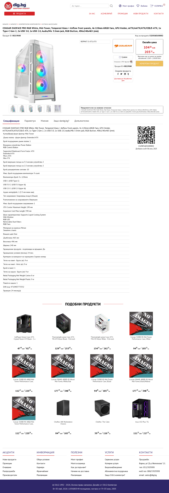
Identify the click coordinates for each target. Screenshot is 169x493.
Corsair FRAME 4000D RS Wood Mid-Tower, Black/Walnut (141, 380)
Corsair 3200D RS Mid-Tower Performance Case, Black (102, 380)
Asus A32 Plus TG (142, 422)
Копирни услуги (111, 463)
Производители (10, 475)
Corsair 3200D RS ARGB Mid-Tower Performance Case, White (23, 424)
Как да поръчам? (78, 467)
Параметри (30, 120)
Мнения (44, 120)
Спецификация (11, 120)
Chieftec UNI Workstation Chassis (63, 423)
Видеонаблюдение (113, 467)
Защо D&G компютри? (115, 475)
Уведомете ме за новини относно (120, 110)
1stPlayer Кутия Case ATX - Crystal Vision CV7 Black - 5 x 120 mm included (24, 339)
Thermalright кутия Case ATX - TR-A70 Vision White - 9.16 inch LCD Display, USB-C (102, 339)
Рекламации (42, 475)
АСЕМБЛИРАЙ (106, 13)
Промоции (123, 13)
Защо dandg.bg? (61, 120)
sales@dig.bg (151, 475)
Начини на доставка (80, 471)
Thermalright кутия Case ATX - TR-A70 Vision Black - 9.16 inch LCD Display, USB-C (63, 339)
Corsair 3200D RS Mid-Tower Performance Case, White (141, 338)
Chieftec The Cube (102, 422)
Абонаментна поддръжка (116, 471)
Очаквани (7, 467)
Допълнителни (81, 120)
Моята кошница (78, 463)
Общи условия (43, 459)
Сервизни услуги (112, 459)
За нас (92, 13)
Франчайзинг (42, 471)
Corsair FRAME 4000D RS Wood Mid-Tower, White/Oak (62, 380)
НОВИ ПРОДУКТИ (140, 13)
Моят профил (77, 459)
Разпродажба (9, 471)
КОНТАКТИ (159, 13)
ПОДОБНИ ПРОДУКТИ (83, 304)
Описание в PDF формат (123, 62)
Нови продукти (9, 459)
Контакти (41, 463)
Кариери (40, 467)
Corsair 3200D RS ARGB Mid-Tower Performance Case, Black (23, 381)
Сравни (123, 57)
